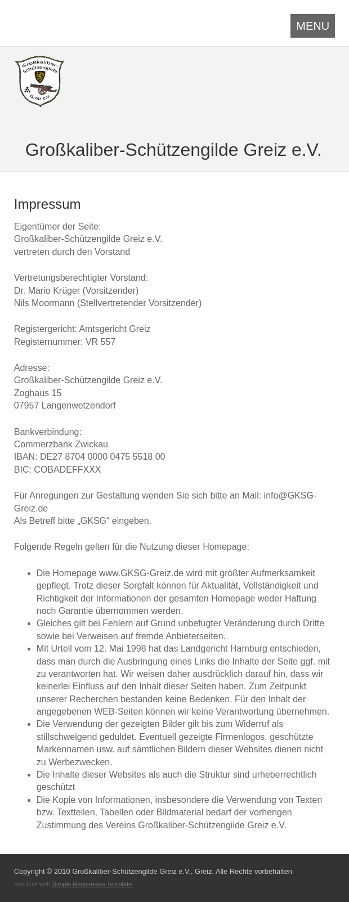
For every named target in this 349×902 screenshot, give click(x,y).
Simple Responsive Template (92, 884)
